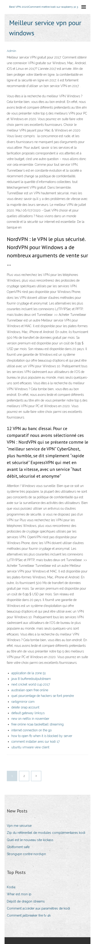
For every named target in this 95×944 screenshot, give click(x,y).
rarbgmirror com (23, 701)
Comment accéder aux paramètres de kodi (38, 908)
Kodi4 (11, 887)
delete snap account (25, 707)
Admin (11, 51)
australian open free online (29, 690)
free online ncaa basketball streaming (37, 724)
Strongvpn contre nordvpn (26, 854)
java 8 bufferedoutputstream (31, 679)
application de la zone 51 (28, 673)
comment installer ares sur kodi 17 (35, 741)
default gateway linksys (28, 713)
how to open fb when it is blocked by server (41, 736)
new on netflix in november (30, 718)
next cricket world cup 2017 (30, 684)
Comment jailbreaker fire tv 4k (29, 915)
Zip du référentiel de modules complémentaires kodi (46, 833)
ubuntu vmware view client (30, 747)
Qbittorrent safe (18, 847)
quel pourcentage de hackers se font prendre (42, 696)
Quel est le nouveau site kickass (30, 840)
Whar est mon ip (19, 894)
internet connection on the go (31, 730)
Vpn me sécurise (19, 825)
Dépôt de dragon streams (26, 901)
